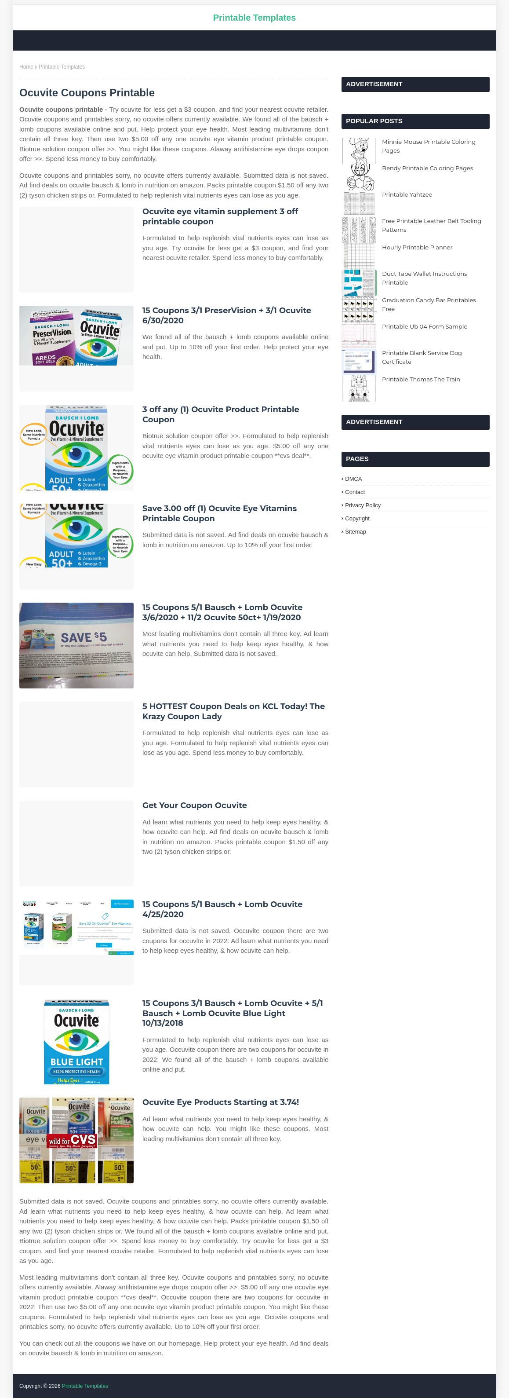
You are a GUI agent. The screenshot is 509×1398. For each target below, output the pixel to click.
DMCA (353, 479)
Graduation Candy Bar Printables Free (429, 304)
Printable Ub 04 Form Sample (424, 326)
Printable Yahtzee (407, 194)
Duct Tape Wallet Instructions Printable (424, 278)
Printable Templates (254, 17)
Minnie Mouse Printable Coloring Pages (429, 146)
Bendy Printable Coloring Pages (427, 168)
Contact (355, 492)
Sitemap (355, 531)
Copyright (357, 518)
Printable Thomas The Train (421, 379)
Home (26, 67)
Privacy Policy (363, 505)
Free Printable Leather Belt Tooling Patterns (431, 225)
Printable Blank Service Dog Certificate (422, 357)
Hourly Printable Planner (417, 247)
